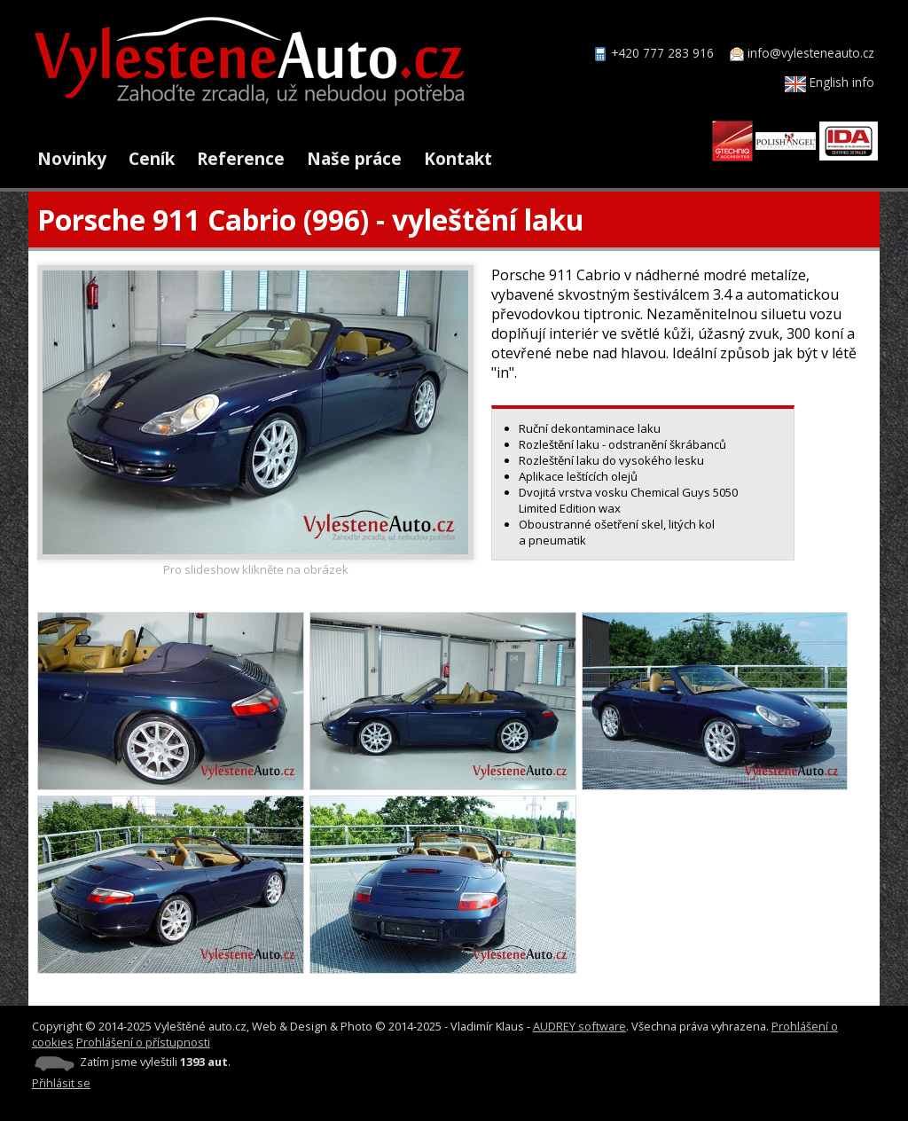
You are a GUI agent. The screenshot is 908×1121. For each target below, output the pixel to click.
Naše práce (354, 158)
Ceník (152, 158)
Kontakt (458, 158)
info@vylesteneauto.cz (811, 52)
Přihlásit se (61, 1083)
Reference (241, 158)
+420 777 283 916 (662, 52)
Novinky (71, 158)
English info (829, 82)
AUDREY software (579, 1026)
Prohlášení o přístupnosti (143, 1042)
